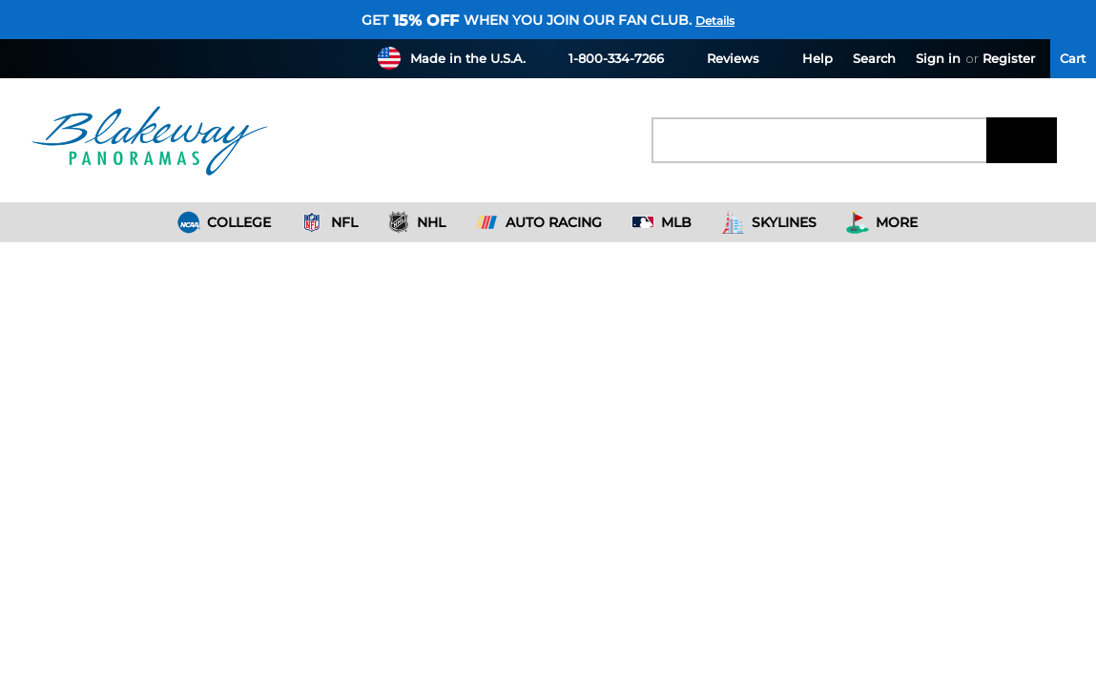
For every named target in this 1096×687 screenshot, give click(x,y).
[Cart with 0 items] (1073, 58)
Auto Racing (538, 222)
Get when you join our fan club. (527, 20)
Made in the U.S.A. (468, 58)
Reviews (721, 58)
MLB (662, 222)
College (224, 222)
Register (1008, 58)
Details (714, 20)
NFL (329, 222)
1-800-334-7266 (605, 58)
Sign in (938, 58)
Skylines (769, 222)
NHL (416, 222)
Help (806, 58)
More (882, 222)
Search (874, 58)
